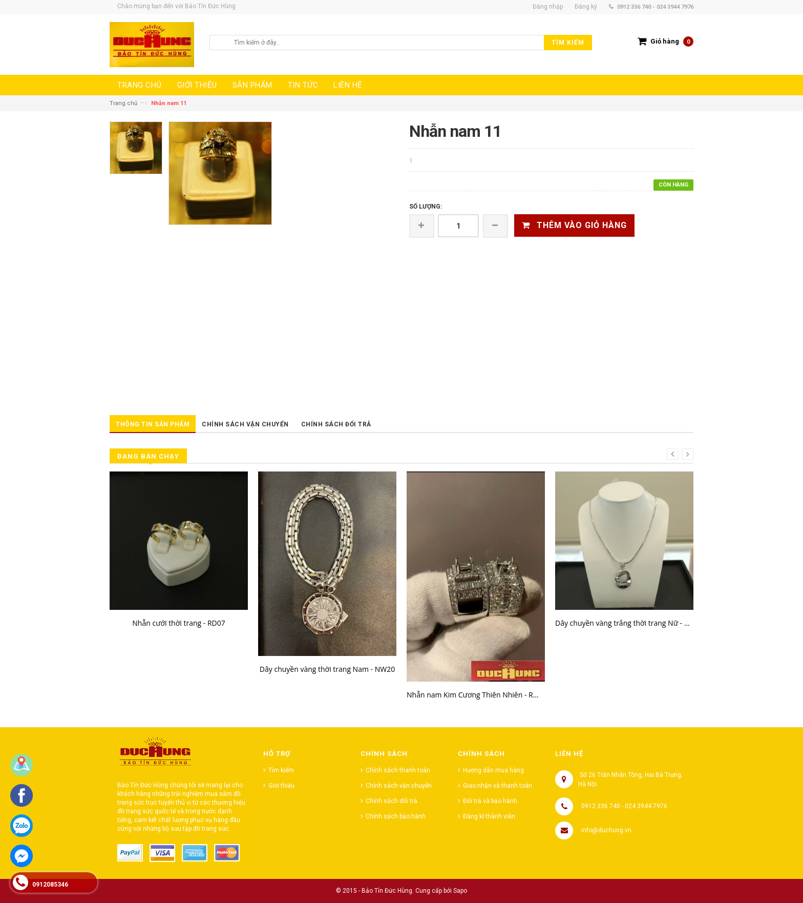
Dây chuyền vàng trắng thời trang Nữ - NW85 (624, 623)
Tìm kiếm (281, 770)
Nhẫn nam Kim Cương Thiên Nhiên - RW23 (476, 695)
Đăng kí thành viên (489, 816)
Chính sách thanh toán (398, 770)
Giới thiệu (281, 785)
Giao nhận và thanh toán (497, 785)
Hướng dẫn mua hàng (493, 770)
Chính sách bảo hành (396, 816)
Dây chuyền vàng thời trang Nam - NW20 (327, 669)
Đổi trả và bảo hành (490, 801)
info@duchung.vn (606, 830)
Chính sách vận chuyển (245, 424)
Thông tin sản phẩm (152, 424)
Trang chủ (123, 103)
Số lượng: (425, 206)
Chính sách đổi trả (336, 424)
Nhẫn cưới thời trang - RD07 (178, 623)
